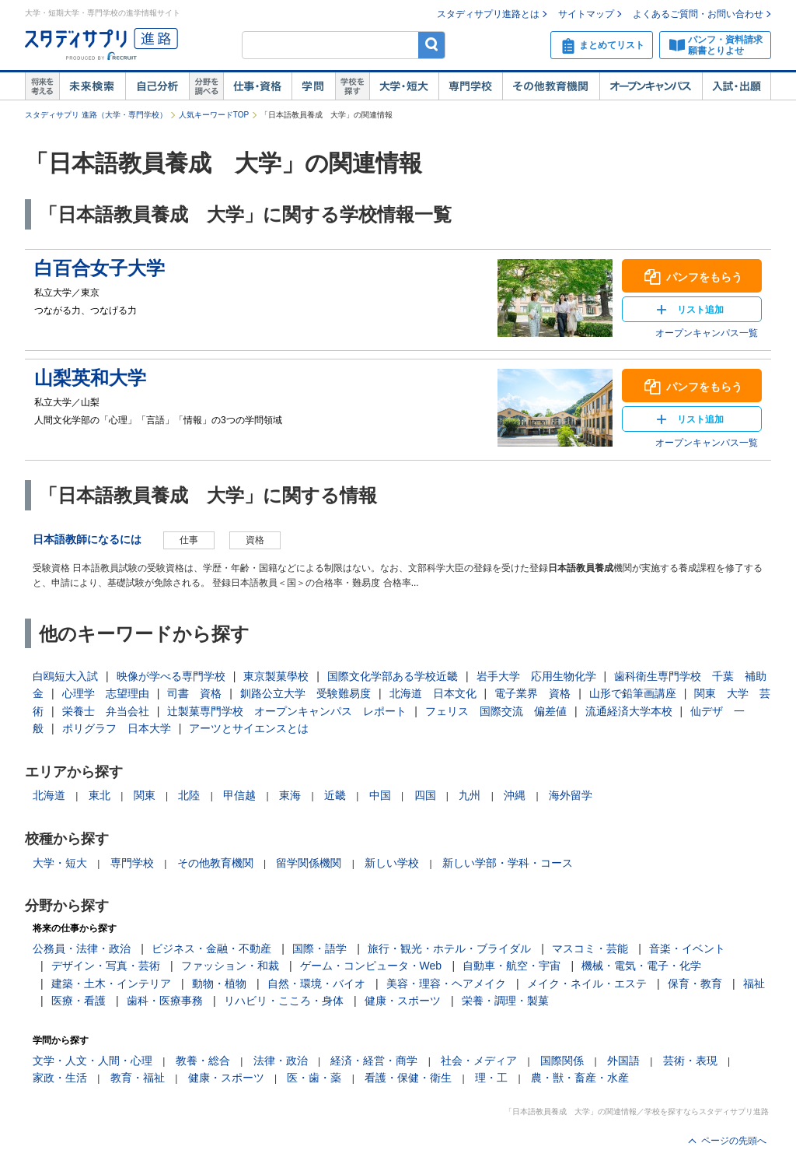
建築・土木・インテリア (111, 983)
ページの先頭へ (733, 1140)
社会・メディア (479, 1060)
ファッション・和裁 (230, 965)
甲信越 (239, 795)
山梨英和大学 (90, 377)
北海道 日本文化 (433, 693)
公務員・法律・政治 (82, 948)
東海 (290, 795)
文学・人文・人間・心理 (92, 1060)
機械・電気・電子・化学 (641, 965)
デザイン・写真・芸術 (105, 965)
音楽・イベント (687, 948)
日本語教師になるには (87, 539)
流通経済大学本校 (628, 711)
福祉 (754, 983)
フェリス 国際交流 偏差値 (496, 711)
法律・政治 (280, 1060)
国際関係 (562, 1060)
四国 (425, 795)
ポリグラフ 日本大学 (116, 728)
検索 (431, 44)
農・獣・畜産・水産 (580, 1077)
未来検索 (92, 86)
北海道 (49, 795)
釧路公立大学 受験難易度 (305, 693)
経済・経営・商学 (373, 1060)
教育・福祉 (137, 1077)
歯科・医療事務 (165, 1000)
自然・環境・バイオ (316, 983)
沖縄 (514, 795)
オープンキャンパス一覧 (706, 333)
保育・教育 (695, 983)
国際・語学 (319, 948)
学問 (313, 86)
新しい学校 (392, 863)
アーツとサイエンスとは (249, 728)
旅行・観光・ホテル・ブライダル (449, 948)
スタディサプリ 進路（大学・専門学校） (96, 114)
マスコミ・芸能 (590, 948)
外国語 (623, 1060)
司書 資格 (194, 693)
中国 (380, 795)
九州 (469, 795)
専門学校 (470, 86)
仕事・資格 (257, 86)
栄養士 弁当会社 (105, 711)
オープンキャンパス (650, 86)
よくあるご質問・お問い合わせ (698, 14)
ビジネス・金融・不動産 (211, 948)
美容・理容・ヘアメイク (446, 983)
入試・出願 (736, 86)
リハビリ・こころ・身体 (284, 1000)
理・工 (491, 1077)
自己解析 (157, 86)
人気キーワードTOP (214, 114)
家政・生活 (60, 1077)
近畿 (335, 795)
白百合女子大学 (99, 268)
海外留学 (570, 795)
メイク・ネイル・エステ (587, 983)
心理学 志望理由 (105, 693)
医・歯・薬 (314, 1077)
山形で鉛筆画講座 (632, 693)
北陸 (189, 795)
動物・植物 (219, 983)
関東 (144, 795)
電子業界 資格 (532, 693)
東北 (99, 795)
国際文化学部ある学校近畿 (392, 676)
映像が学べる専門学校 (171, 676)
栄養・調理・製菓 (505, 1000)
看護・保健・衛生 (408, 1077)
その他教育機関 (550, 86)
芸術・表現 (690, 1060)
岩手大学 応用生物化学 (536, 676)
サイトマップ (586, 14)
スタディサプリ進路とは (488, 14)
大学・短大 (403, 86)
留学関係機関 (308, 863)
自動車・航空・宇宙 (511, 965)
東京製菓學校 (276, 676)
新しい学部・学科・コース (507, 863)
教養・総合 (203, 1060)
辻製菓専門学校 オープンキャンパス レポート (287, 711)
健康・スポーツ (403, 1000)
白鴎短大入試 (65, 676)
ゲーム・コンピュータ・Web (371, 965)
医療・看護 (78, 1000)
